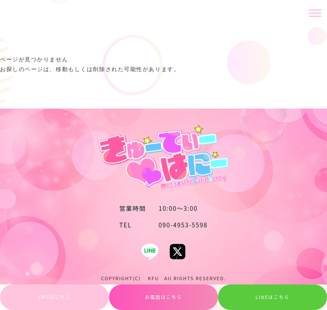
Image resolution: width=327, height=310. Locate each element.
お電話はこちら (163, 296)
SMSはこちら (54, 296)
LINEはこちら (272, 296)
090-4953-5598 (163, 225)
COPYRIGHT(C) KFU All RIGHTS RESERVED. (163, 278)
